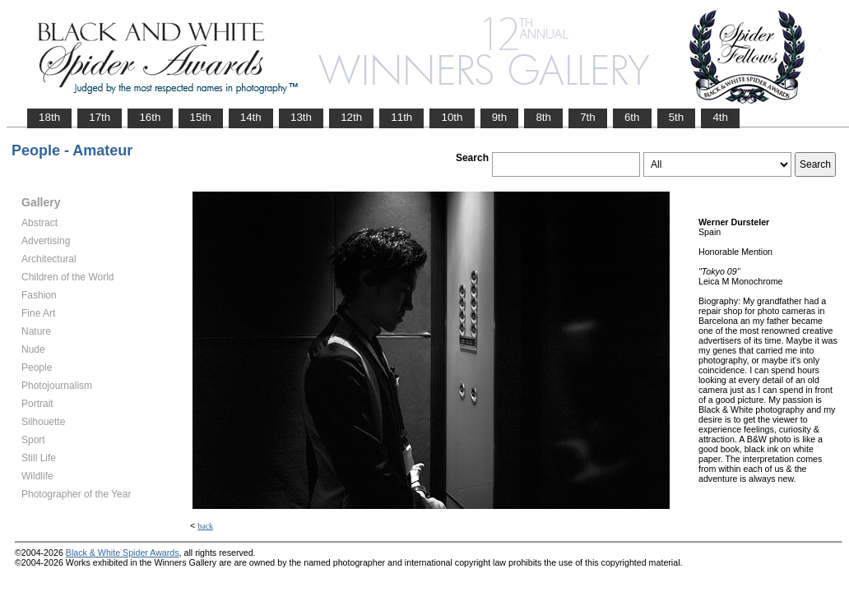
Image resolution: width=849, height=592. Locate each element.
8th (543, 117)
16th (149, 117)
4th (720, 117)
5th (677, 117)
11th (401, 117)
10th (451, 117)
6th (632, 117)
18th (49, 117)
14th (251, 117)
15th (200, 117)
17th (99, 117)
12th (351, 117)
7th (588, 117)
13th (301, 117)
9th (500, 117)
